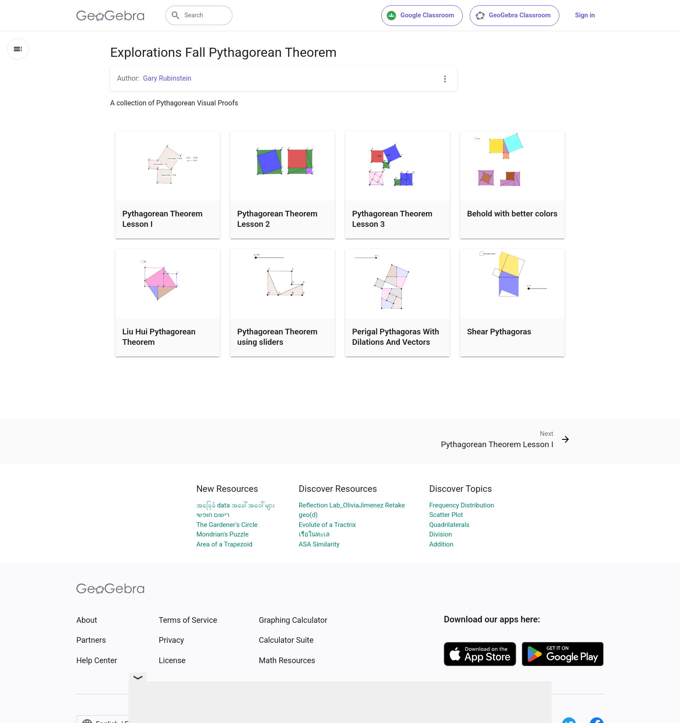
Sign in (585, 15)
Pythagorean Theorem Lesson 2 (277, 219)
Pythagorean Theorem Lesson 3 (392, 219)
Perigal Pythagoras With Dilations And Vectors (395, 337)
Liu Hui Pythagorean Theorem (159, 337)
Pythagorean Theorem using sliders (277, 337)
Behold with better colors (512, 214)
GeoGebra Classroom (513, 15)
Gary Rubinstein (167, 78)
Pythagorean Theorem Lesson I (162, 219)
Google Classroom (420, 15)
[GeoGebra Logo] (110, 15)
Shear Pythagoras (499, 332)
